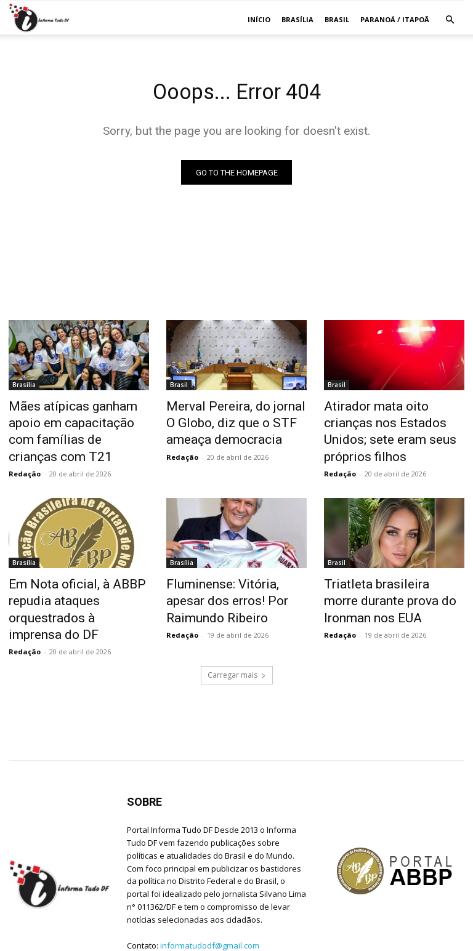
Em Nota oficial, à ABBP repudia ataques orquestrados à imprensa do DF (79, 573)
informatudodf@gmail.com (209, 895)
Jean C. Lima (80, 939)
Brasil (337, 19)
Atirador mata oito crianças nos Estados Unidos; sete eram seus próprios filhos (387, 421)
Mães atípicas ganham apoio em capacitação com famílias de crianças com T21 (77, 421)
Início (259, 19)
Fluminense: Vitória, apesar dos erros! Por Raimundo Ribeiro (228, 573)
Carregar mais (237, 625)
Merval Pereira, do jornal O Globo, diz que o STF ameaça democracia (233, 421)
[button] (449, 20)
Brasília (297, 19)
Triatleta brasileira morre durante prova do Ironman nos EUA (394, 573)
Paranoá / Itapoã (394, 19)
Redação (25, 450)
